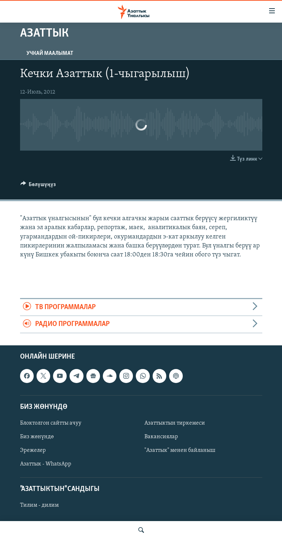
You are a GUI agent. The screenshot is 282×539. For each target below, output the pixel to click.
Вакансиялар (161, 437)
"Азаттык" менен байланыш (179, 450)
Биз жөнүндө (37, 437)
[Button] (38, 186)
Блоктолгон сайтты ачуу (50, 423)
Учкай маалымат (50, 53)
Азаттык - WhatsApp (45, 464)
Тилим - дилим (39, 505)
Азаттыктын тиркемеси (174, 423)
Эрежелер (33, 450)
